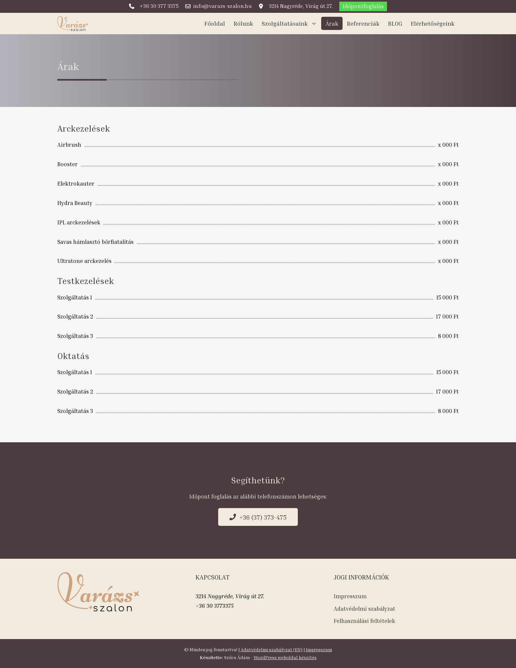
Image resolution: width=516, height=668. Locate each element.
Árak (331, 23)
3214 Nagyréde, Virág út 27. (229, 596)
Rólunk (243, 23)
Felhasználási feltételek (364, 620)
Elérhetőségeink (432, 23)
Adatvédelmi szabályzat (364, 608)
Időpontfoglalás (363, 6)
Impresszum (350, 596)
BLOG (395, 23)
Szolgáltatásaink (291, 23)
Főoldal (214, 23)
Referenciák (363, 23)
